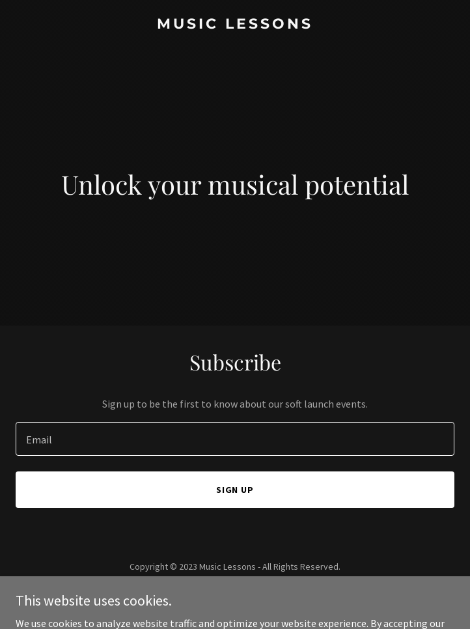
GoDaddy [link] (260, 596)
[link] (235, 24)
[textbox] (235, 439)
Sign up (235, 490)
